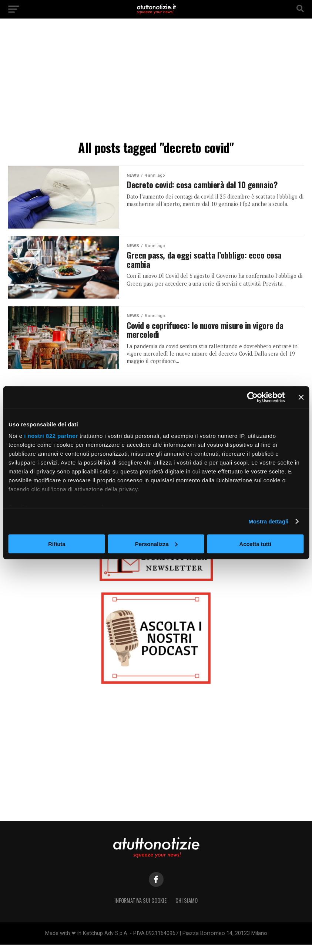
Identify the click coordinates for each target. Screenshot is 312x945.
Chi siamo (186, 900)
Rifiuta (57, 543)
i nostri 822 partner (51, 436)
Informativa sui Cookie (140, 900)
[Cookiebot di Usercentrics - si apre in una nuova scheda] (252, 397)
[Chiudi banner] (300, 397)
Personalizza (156, 543)
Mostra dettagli (268, 521)
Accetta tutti (255, 543)
